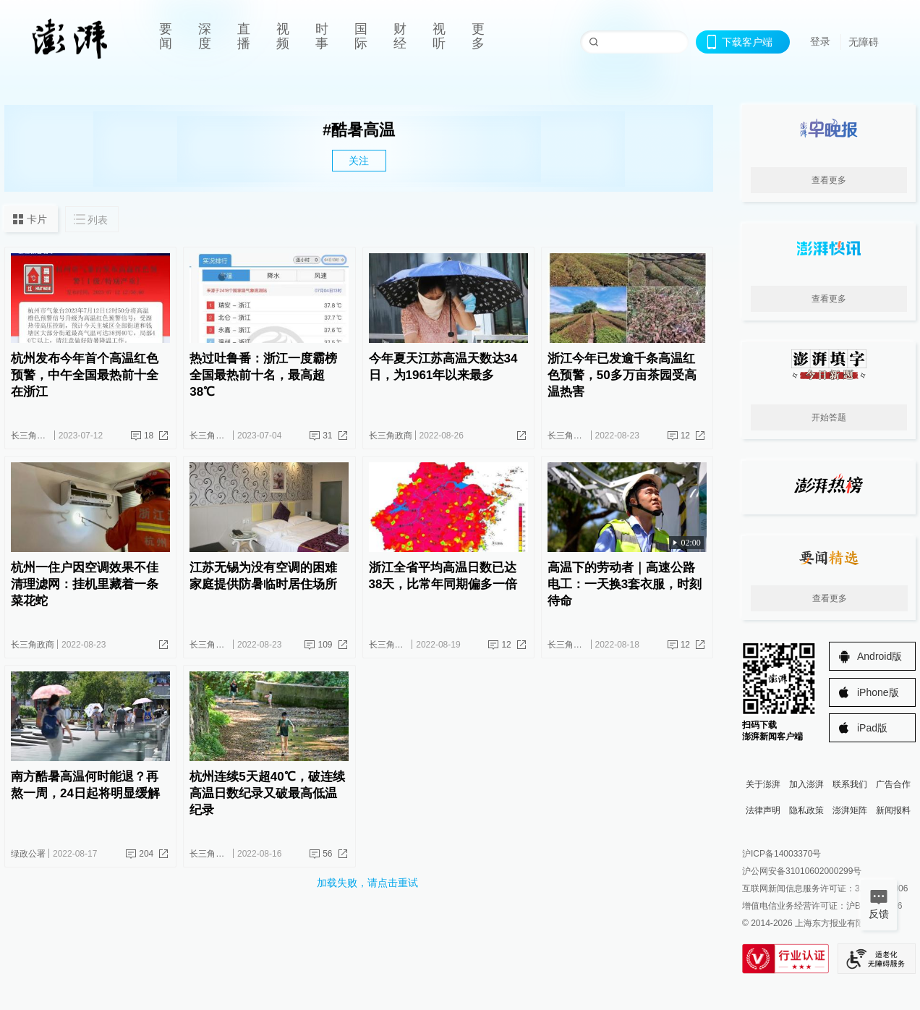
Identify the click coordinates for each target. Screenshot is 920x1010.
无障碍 (863, 42)
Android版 (879, 656)
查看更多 (829, 180)
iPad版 (872, 728)
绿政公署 (28, 854)
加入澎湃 (806, 784)
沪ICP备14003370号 (781, 854)
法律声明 (763, 810)
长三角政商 (32, 435)
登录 (820, 41)
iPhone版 (878, 692)
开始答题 (829, 417)
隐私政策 (806, 810)
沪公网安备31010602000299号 (801, 871)
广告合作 (893, 784)
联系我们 (849, 784)
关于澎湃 (763, 784)
